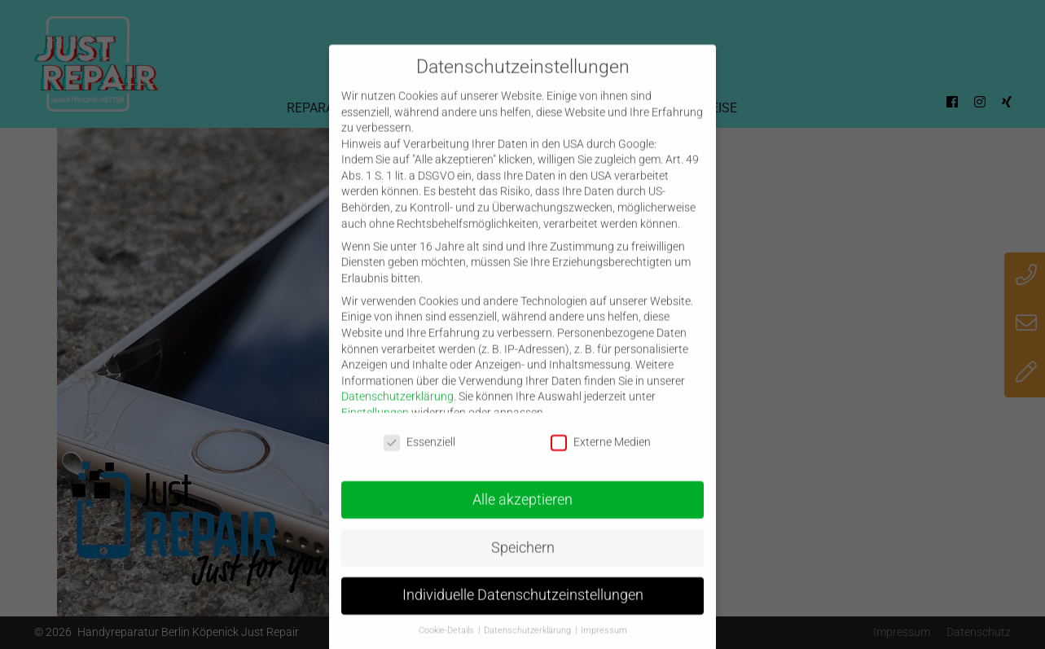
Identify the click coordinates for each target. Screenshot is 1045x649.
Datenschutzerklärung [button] (528, 643)
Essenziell (419, 455)
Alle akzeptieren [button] (522, 512)
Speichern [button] (523, 560)
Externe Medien (601, 455)
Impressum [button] (604, 643)
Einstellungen (375, 425)
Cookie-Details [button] (447, 643)
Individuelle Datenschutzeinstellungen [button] (522, 608)
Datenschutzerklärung (397, 409)
